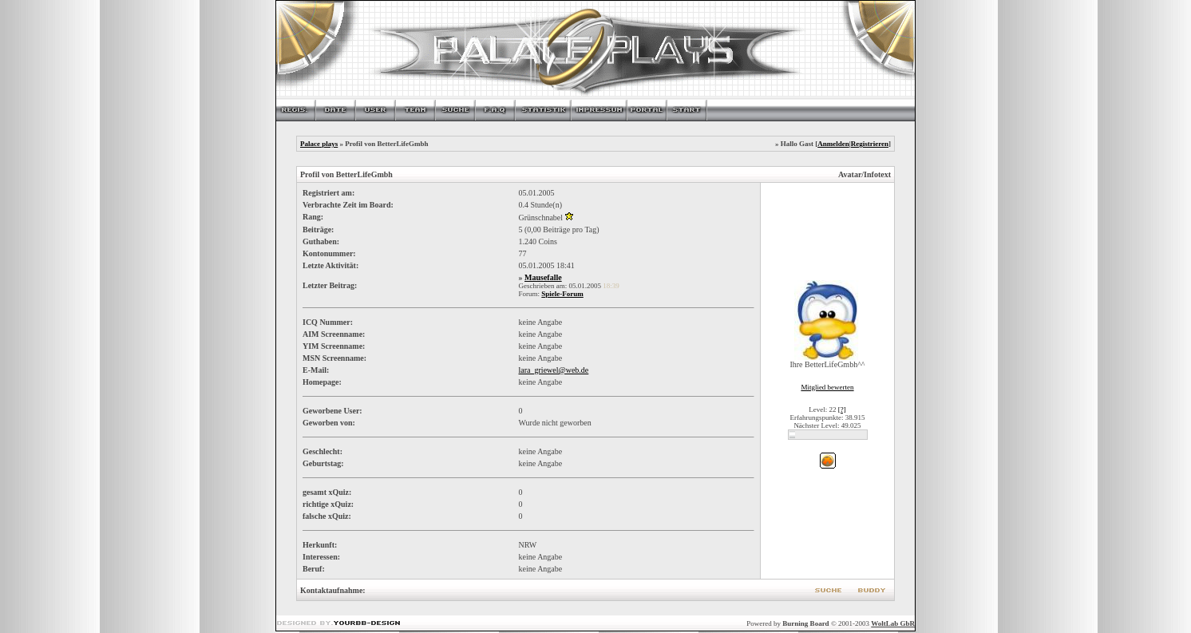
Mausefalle (543, 277)
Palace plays (319, 144)
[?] (842, 409)
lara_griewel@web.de (554, 370)
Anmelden (833, 144)
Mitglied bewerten (827, 387)
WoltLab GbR (893, 623)
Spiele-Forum (562, 294)
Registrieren (869, 144)
